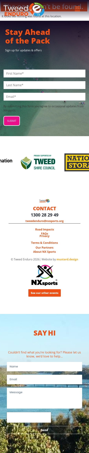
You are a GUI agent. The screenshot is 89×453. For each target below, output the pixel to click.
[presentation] (29, 417)
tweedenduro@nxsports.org (44, 221)
